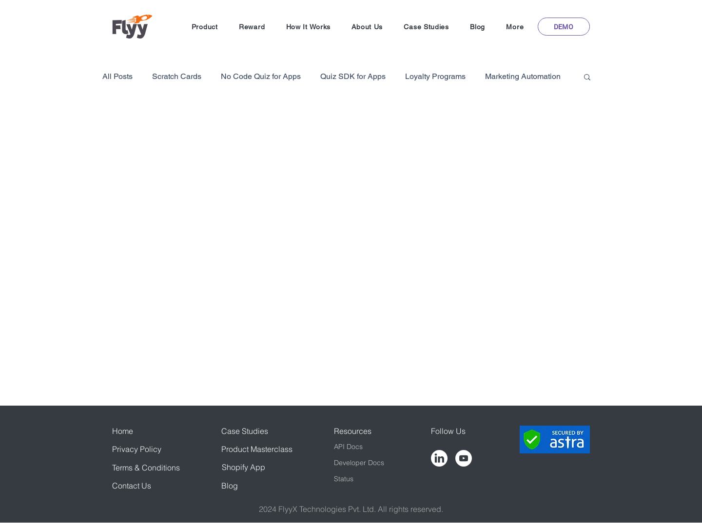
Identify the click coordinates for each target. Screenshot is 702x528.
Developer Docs (359, 462)
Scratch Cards (176, 76)
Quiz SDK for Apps (353, 76)
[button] (204, 27)
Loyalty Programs (435, 76)
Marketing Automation (523, 76)
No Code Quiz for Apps (261, 76)
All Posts (117, 76)
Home (122, 431)
